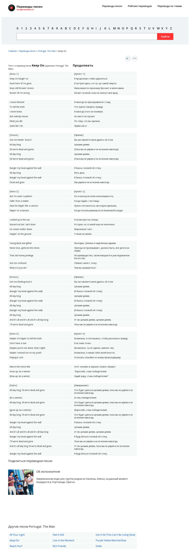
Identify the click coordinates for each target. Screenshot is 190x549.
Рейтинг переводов (140, 6)
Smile (99, 546)
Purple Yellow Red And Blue (111, 540)
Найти (165, 36)
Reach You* (16, 546)
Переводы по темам (169, 6)
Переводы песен (112, 6)
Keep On (14, 540)
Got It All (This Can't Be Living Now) (115, 534)
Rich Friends (59, 546)
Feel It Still (58, 534)
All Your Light (17, 534)
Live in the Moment (63, 540)
